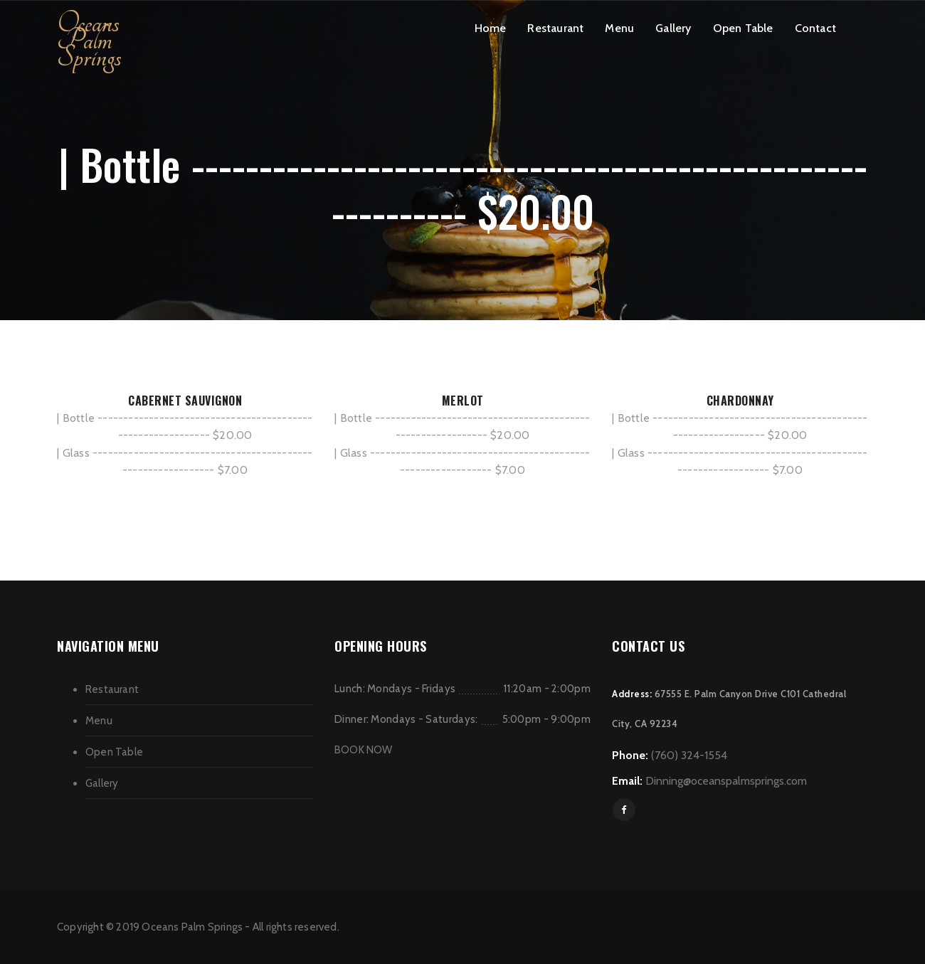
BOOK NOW (363, 749)
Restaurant (555, 28)
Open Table (743, 28)
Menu (619, 28)
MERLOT (463, 400)
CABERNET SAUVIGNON (185, 400)
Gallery (673, 28)
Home (491, 28)
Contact (815, 28)
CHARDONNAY (740, 400)
